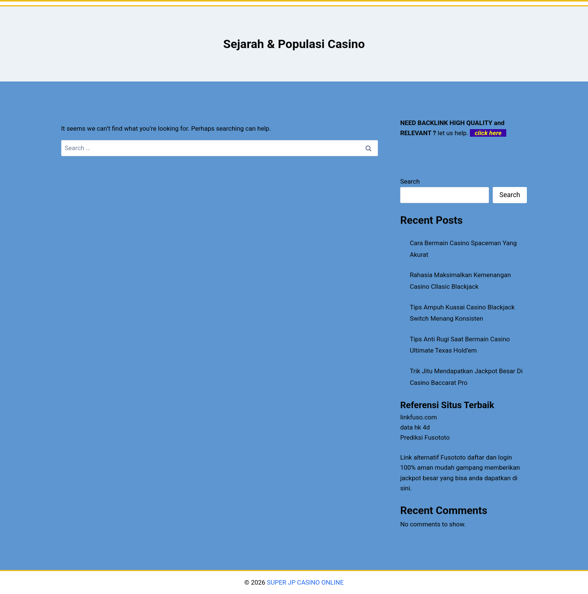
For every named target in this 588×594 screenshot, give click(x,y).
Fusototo (453, 457)
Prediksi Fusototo (425, 437)
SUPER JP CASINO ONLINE (304, 582)
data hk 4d (415, 427)
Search (410, 181)
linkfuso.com (418, 417)
